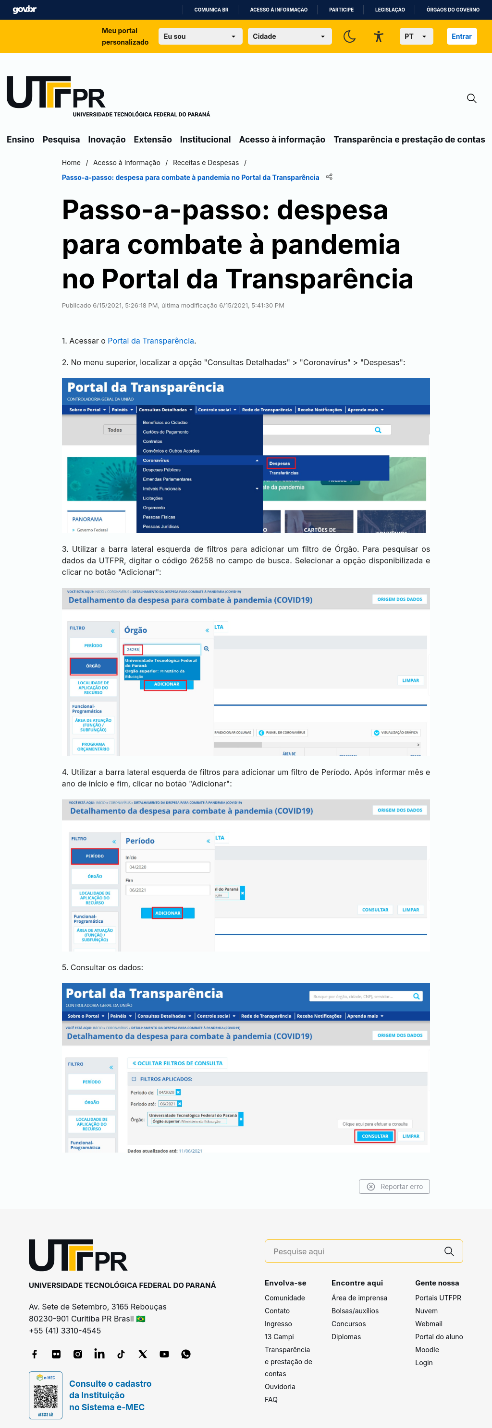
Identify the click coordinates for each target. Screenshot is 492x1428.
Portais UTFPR (438, 1291)
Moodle (427, 1343)
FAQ (271, 1393)
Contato (277, 1304)
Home (83, 162)
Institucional (205, 139)
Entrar (462, 36)
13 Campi (279, 1330)
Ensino (21, 139)
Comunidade (285, 1291)
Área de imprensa (359, 1291)
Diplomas (346, 1330)
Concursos (349, 1317)
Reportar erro (382, 1180)
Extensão (153, 139)
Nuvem (426, 1304)
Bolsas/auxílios (355, 1304)
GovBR (24, 9)
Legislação (390, 9)
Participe (341, 9)
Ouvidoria (280, 1380)
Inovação (107, 139)
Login (424, 1356)
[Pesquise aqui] (355, 1245)
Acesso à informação (279, 9)
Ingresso (278, 1317)
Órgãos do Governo (453, 9)
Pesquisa (61, 139)
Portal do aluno (439, 1330)
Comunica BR (212, 9)
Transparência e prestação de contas (409, 139)
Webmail (429, 1317)
